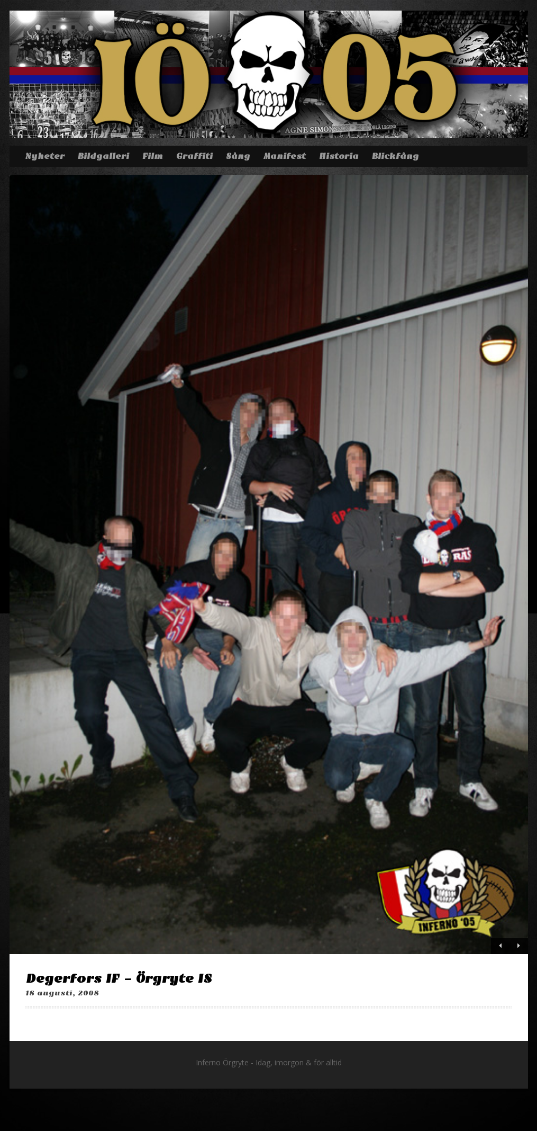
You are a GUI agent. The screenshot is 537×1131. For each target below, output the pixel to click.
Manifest (284, 156)
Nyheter (45, 156)
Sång (238, 156)
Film (152, 156)
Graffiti (194, 156)
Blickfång (395, 156)
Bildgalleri (103, 156)
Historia (339, 156)
